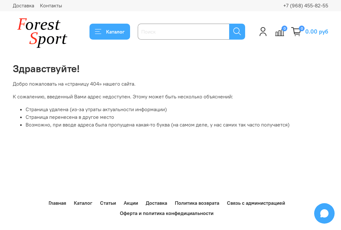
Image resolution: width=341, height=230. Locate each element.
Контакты (51, 5)
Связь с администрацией (256, 203)
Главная (57, 203)
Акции (131, 203)
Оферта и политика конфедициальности (166, 213)
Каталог (110, 31)
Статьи (108, 203)
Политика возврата (197, 203)
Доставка (23, 5)
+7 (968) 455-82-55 (305, 5)
